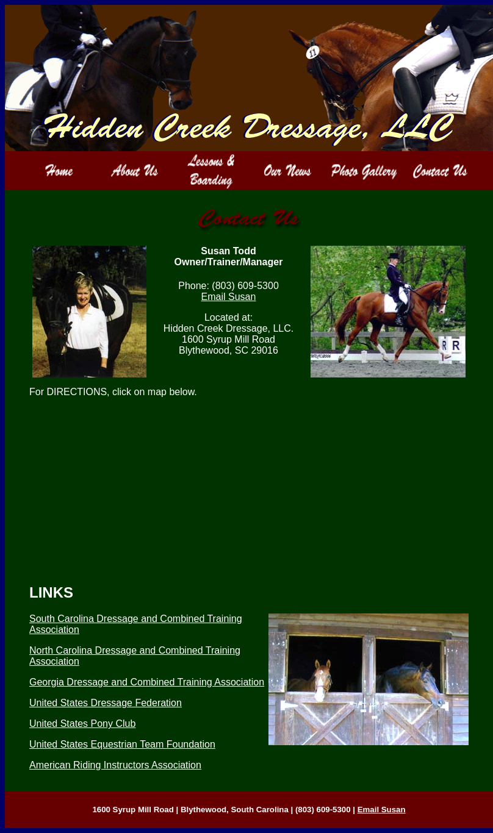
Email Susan (228, 296)
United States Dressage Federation (105, 703)
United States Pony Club (82, 723)
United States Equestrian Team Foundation (122, 744)
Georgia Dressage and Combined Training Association (146, 682)
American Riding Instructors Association (115, 765)
